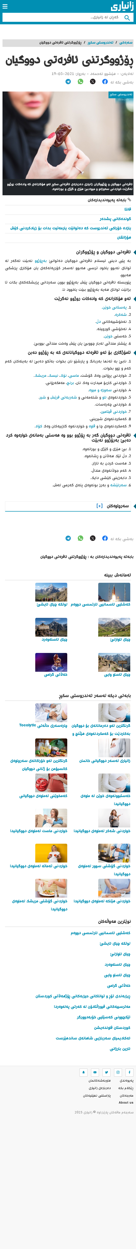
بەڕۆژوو (41, 261)
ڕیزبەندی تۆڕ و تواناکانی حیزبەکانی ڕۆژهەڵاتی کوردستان (83, 996)
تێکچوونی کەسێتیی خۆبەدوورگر (103, 1017)
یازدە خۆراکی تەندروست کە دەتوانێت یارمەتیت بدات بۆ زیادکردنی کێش (70, 228)
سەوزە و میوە (100, 390)
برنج (70, 383)
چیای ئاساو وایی (117, 975)
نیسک (53, 376)
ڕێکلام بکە (126, 1088)
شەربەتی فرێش (63, 398)
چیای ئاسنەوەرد (117, 965)
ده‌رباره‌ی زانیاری (100, 1088)
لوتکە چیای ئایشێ (115, 944)
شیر (43, 398)
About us (126, 1103)
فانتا (127, 210)
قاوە (92, 426)
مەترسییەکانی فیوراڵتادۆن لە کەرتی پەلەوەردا (92, 1007)
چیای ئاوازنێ (120, 954)
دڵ (98, 322)
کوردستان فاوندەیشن (112, 1028)
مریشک (40, 376)
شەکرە (121, 315)
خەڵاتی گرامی (118, 986)
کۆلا (39, 426)
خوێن (108, 336)
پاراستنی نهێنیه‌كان (97, 1095)
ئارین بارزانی (120, 1049)
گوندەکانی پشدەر (115, 219)
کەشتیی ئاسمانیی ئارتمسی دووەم (100, 933)
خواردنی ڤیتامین (114, 412)
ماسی (74, 376)
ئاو (103, 398)
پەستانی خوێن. (114, 308)
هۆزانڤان (124, 238)
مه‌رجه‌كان (127, 1095)
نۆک (63, 376)
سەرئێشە (118, 485)
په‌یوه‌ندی (127, 1080)
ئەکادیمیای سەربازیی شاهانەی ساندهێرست (93, 1038)
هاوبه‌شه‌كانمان (99, 1080)
